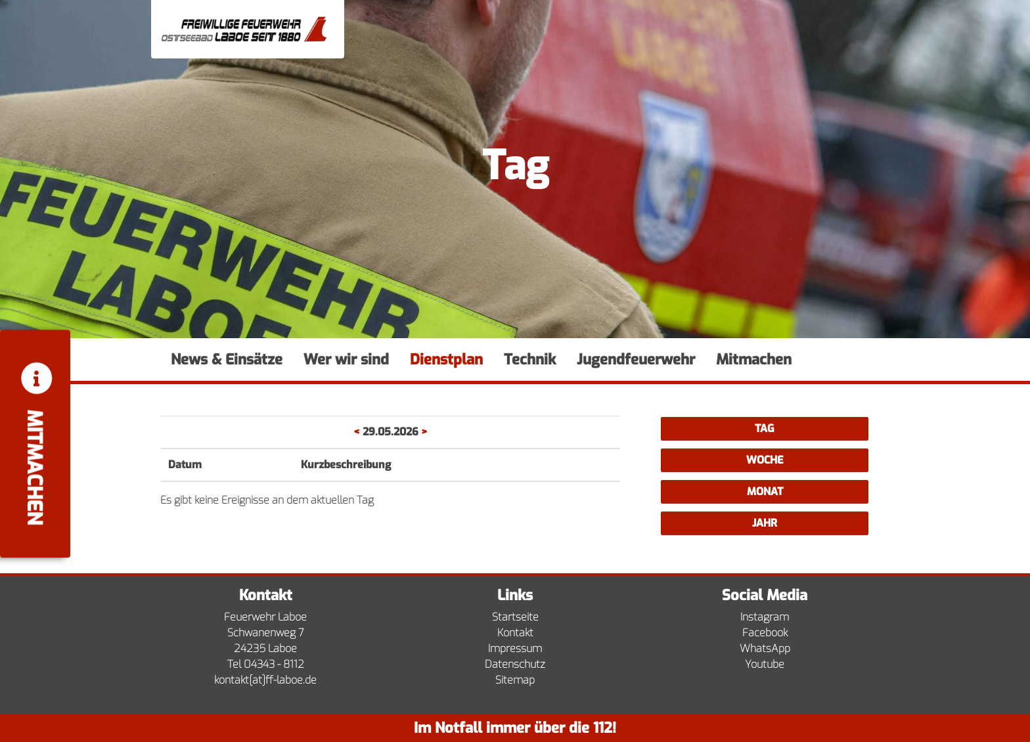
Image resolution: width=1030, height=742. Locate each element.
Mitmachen (754, 359)
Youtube (764, 664)
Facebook (765, 633)
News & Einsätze (226, 359)
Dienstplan (446, 359)
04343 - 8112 (274, 664)
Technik (530, 359)
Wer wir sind (346, 359)
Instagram (764, 617)
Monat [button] (765, 491)
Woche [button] (765, 460)
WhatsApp (765, 648)
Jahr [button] (764, 523)
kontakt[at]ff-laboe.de (265, 680)
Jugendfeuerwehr (636, 359)
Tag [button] (764, 428)
